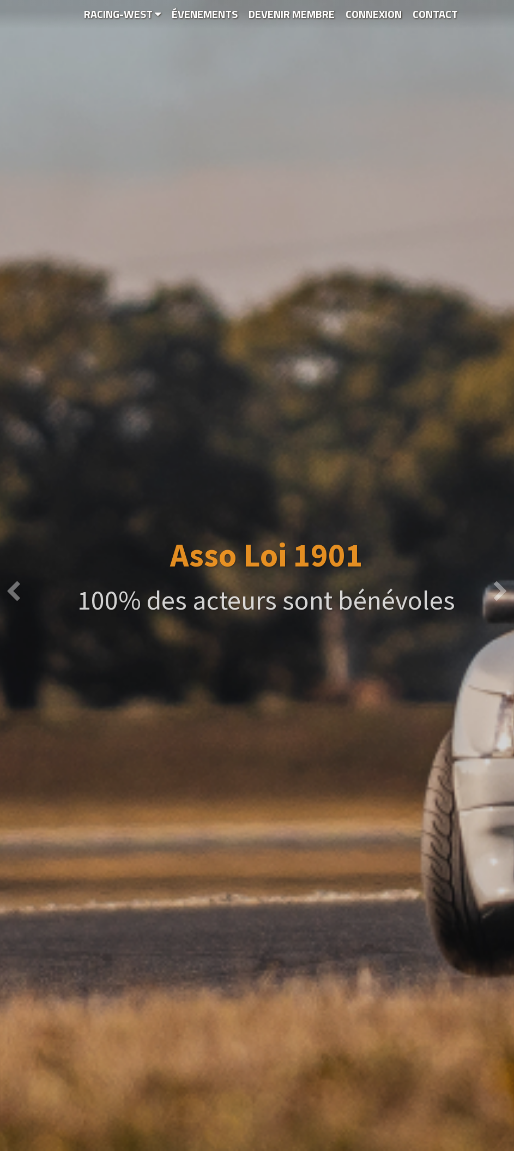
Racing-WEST (122, 13)
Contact (435, 13)
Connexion (374, 13)
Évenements (205, 13)
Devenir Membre (292, 13)
